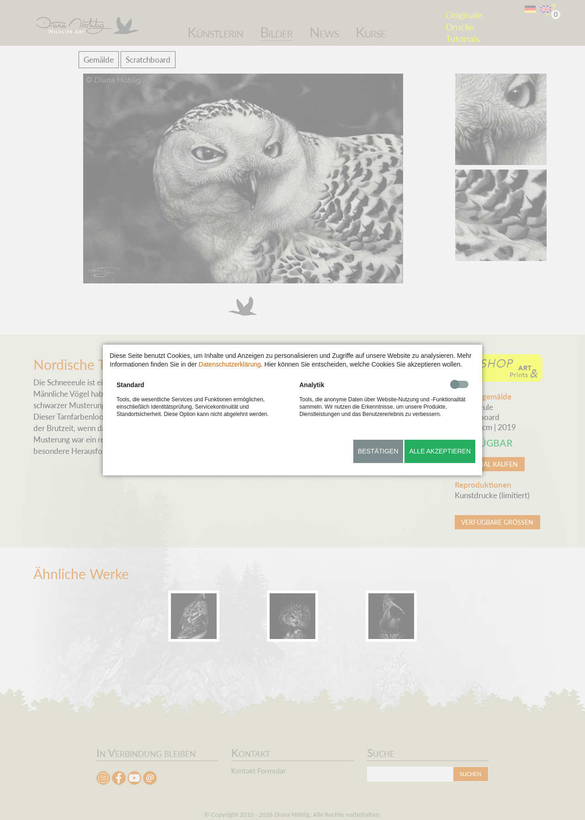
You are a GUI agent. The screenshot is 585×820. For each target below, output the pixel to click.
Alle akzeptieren (440, 451)
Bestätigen (378, 451)
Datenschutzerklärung (230, 364)
